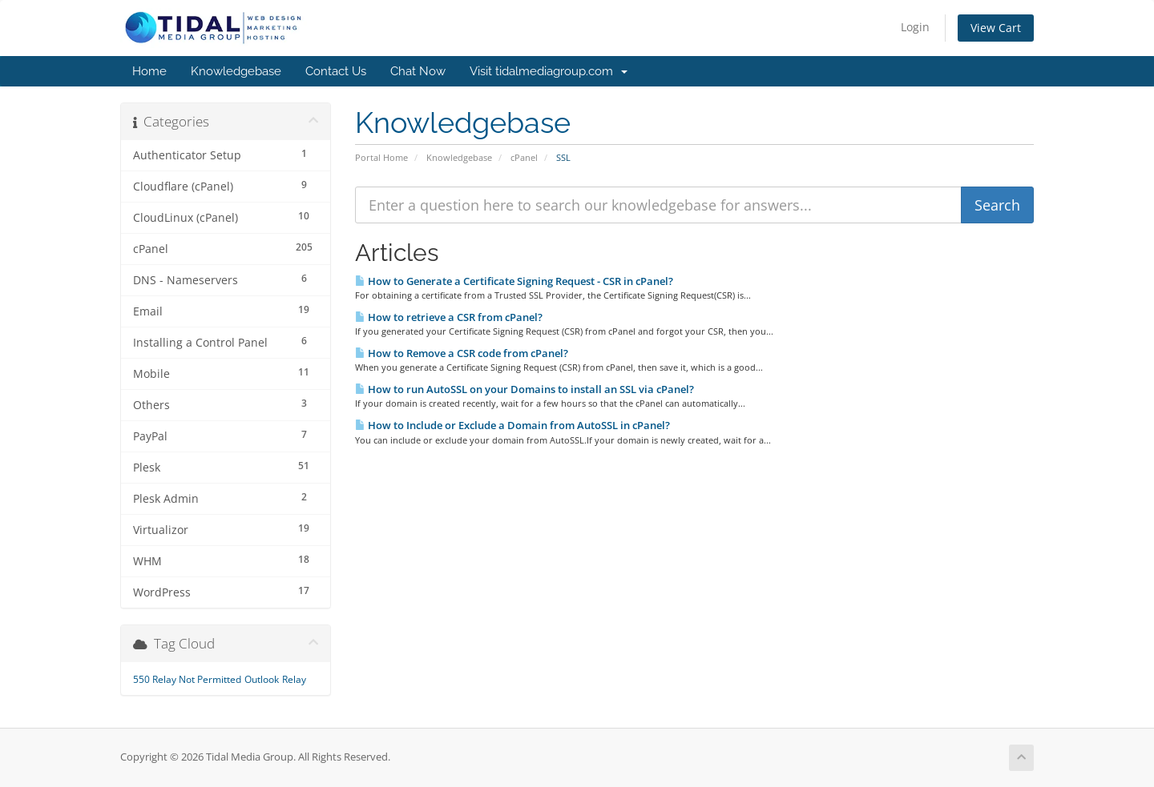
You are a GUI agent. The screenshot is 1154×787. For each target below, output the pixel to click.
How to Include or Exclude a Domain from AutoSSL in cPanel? (512, 425)
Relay (294, 679)
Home (149, 71)
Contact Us (335, 71)
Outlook (261, 679)
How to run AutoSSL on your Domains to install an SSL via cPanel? (524, 389)
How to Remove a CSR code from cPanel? (461, 353)
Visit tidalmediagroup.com (548, 71)
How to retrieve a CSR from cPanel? (449, 317)
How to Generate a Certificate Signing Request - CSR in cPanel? (514, 281)
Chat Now (418, 71)
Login (915, 26)
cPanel (524, 157)
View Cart (995, 27)
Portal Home (381, 157)
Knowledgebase (236, 71)
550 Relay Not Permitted (187, 679)
